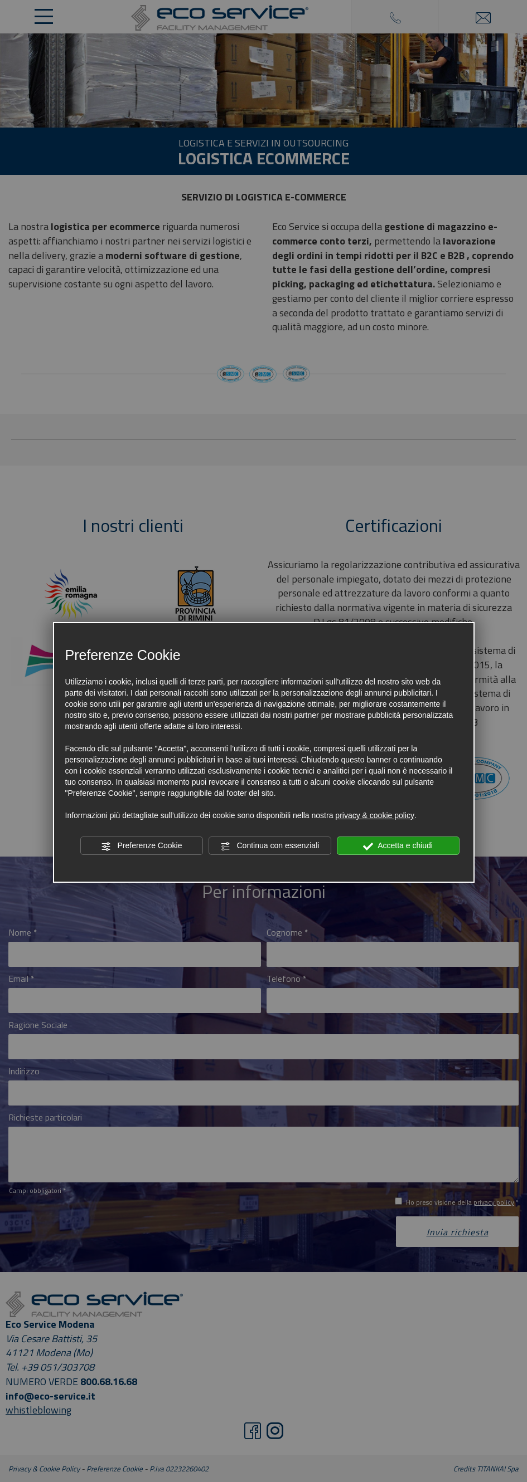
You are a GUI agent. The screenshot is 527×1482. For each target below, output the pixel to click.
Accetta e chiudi (398, 846)
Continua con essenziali (270, 846)
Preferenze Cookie (141, 846)
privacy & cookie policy (374, 815)
